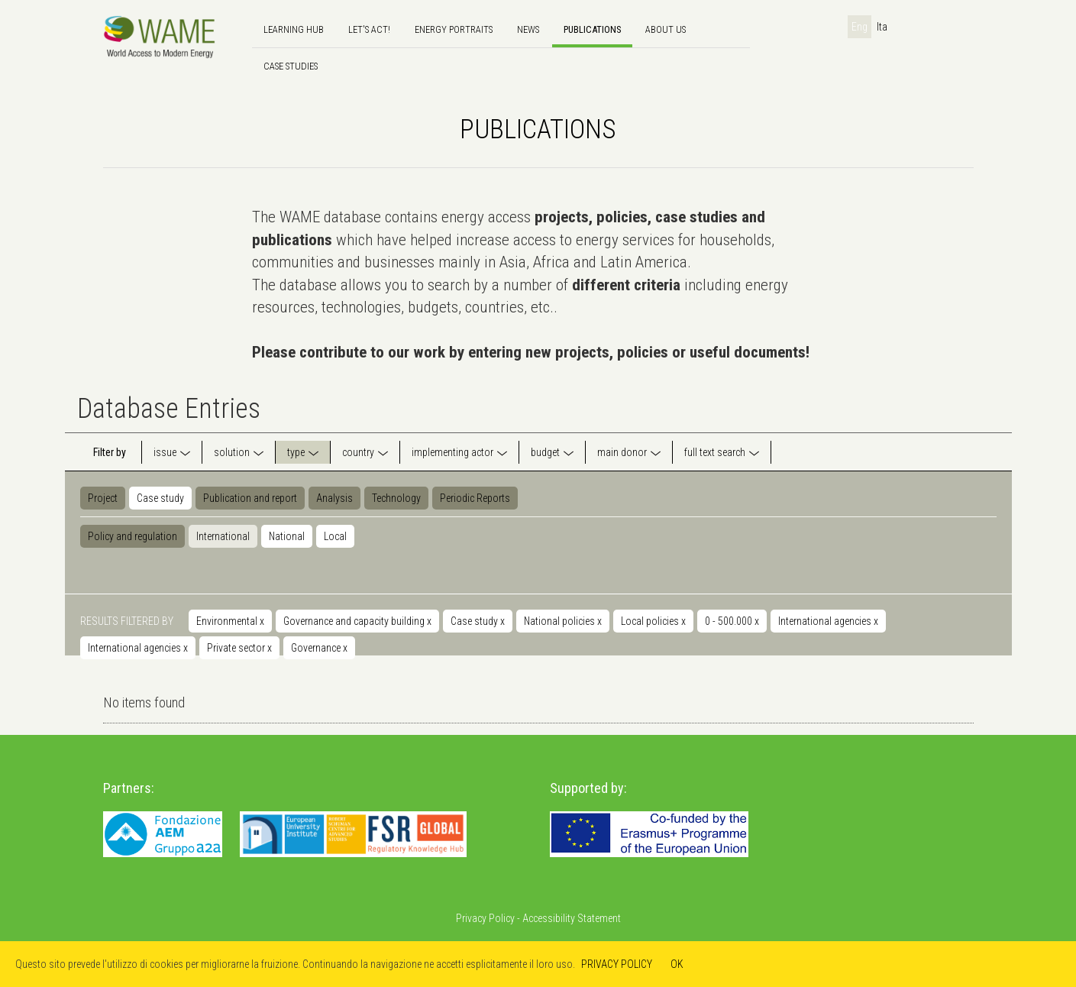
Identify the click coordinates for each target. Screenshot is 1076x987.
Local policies (653, 621)
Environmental (230, 621)
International (223, 536)
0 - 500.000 (732, 621)
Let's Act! (369, 29)
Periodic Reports (475, 498)
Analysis (334, 498)
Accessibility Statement (571, 918)
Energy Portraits (454, 29)
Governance (319, 648)
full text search (714, 452)
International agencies (828, 621)
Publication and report (250, 498)
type (296, 452)
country (358, 452)
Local (335, 536)
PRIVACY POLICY (616, 964)
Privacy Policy (485, 918)
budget (545, 452)
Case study (160, 498)
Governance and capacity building (357, 621)
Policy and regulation (132, 536)
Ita (882, 27)
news (528, 29)
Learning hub (293, 29)
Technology (396, 498)
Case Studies (290, 66)
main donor (622, 452)
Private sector (239, 648)
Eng (859, 27)
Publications (592, 29)
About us (665, 29)
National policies (563, 621)
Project (103, 498)
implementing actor (452, 452)
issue (164, 452)
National (287, 536)
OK (676, 964)
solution (232, 452)
